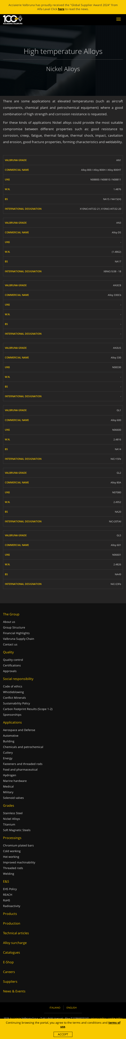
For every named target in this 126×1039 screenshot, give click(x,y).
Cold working (12, 851)
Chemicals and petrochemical (23, 747)
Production (11, 923)
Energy (7, 758)
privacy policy (98, 1018)
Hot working (11, 857)
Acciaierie (15, 1018)
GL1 (119, 410)
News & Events (14, 991)
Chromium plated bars (18, 845)
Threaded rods (13, 868)
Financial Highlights (16, 633)
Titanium (9, 824)
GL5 (119, 535)
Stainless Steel (13, 813)
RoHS (6, 900)
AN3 (118, 222)
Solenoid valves (13, 798)
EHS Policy (10, 889)
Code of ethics (12, 686)
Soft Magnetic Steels (17, 830)
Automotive (10, 735)
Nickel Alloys (11, 819)
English (72, 1007)
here (61, 9)
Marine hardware (15, 781)
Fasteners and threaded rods (22, 764)
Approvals (10, 671)
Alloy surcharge (15, 943)
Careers (9, 972)
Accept (63, 1034)
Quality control (13, 660)
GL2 (119, 472)
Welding (8, 874)
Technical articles (16, 933)
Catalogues (11, 952)
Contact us (10, 644)
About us (9, 622)
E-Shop (8, 962)
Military (8, 792)
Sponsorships (12, 714)
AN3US (117, 348)
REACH (7, 895)
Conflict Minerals (14, 698)
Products (10, 913)
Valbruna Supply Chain (18, 639)
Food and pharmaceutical (20, 769)
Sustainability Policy (16, 703)
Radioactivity (11, 906)
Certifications (12, 665)
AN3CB (117, 285)
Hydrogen (9, 775)
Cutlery (8, 752)
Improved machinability (19, 862)
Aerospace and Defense (19, 730)
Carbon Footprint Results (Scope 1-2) (27, 709)
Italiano (55, 1007)
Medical (8, 786)
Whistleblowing (13, 692)
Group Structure (14, 627)
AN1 (118, 160)
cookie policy (115, 1018)
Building (8, 741)
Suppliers (10, 981)
